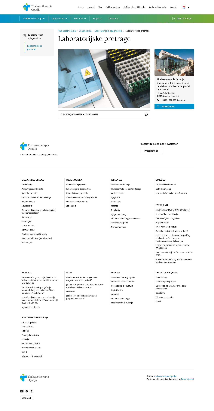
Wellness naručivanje (120, 184)
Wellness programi (119, 222)
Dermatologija (28, 229)
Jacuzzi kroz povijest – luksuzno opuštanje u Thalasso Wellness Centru (84, 286)
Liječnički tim (117, 290)
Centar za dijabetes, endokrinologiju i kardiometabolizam (38, 211)
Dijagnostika (85, 30)
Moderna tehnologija (120, 298)
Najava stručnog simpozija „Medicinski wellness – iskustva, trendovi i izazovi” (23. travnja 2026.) (40, 280)
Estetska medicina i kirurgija (34, 234)
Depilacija (115, 210)
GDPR (24, 352)
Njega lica (115, 197)
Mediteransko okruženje (122, 302)
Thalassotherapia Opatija (165, 376)
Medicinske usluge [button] (34, 18)
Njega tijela (116, 201)
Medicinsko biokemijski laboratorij (37, 238)
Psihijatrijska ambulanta (32, 189)
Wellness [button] (80, 18)
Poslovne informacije (157, 7)
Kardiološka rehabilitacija (167, 214)
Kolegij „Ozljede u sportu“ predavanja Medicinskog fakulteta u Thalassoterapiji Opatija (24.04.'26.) (40, 300)
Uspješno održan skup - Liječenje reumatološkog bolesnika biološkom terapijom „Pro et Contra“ (38, 290)
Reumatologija (28, 201)
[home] (37, 7)
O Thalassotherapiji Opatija (123, 277)
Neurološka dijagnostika (77, 201)
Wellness (116, 179)
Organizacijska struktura (122, 285)
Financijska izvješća (30, 335)
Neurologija (27, 205)
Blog (100, 7)
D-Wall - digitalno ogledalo (167, 218)
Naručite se (168, 106)
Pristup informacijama (31, 347)
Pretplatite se (151, 150)
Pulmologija (27, 242)
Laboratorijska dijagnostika (109, 30)
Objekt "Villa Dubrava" (166, 184)
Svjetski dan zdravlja (31, 307)
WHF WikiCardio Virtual (166, 226)
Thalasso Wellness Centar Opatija (126, 189)
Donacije (25, 339)
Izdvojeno (113, 18)
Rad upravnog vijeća (31, 343)
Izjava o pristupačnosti (32, 356)
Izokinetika (71, 205)
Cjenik (158, 301)
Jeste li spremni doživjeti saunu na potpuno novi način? (81, 297)
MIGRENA (70, 291)
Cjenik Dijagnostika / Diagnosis (79, 114)
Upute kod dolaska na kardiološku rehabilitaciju (171, 287)
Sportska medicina (30, 193)
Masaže (114, 205)
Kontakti (173, 7)
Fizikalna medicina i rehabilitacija (36, 197)
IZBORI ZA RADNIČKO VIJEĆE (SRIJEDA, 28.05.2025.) (173, 246)
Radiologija (27, 217)
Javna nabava (27, 326)
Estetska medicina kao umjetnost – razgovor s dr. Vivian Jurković (81, 278)
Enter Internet (187, 379)
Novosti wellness (118, 227)
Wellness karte (117, 193)
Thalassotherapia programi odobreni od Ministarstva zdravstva (174, 261)
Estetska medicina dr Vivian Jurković (172, 231)
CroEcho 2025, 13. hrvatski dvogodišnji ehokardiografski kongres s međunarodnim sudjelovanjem (173, 238)
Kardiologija (27, 184)
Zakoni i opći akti (29, 322)
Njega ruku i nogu (119, 214)
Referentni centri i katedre (134, 7)
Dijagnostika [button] (59, 18)
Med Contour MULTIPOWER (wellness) (173, 210)
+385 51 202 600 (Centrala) (173, 100)
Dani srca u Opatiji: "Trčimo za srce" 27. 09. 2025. (175, 253)
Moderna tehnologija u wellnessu (126, 218)
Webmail (26, 397)
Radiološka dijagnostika (76, 184)
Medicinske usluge (33, 179)
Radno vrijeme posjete (166, 281)
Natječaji (25, 330)
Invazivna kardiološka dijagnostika (81, 197)
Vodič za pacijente (113, 7)
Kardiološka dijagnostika (77, 193)
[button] (186, 7)
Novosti (91, 7)
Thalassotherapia (67, 30)
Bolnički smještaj (163, 189)
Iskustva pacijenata (164, 297)
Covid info (160, 293)
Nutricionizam (28, 225)
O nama (81, 7)
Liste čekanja (161, 277)
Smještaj (97, 18)
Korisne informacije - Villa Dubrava (171, 193)
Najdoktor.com (162, 222)
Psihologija (26, 221)
